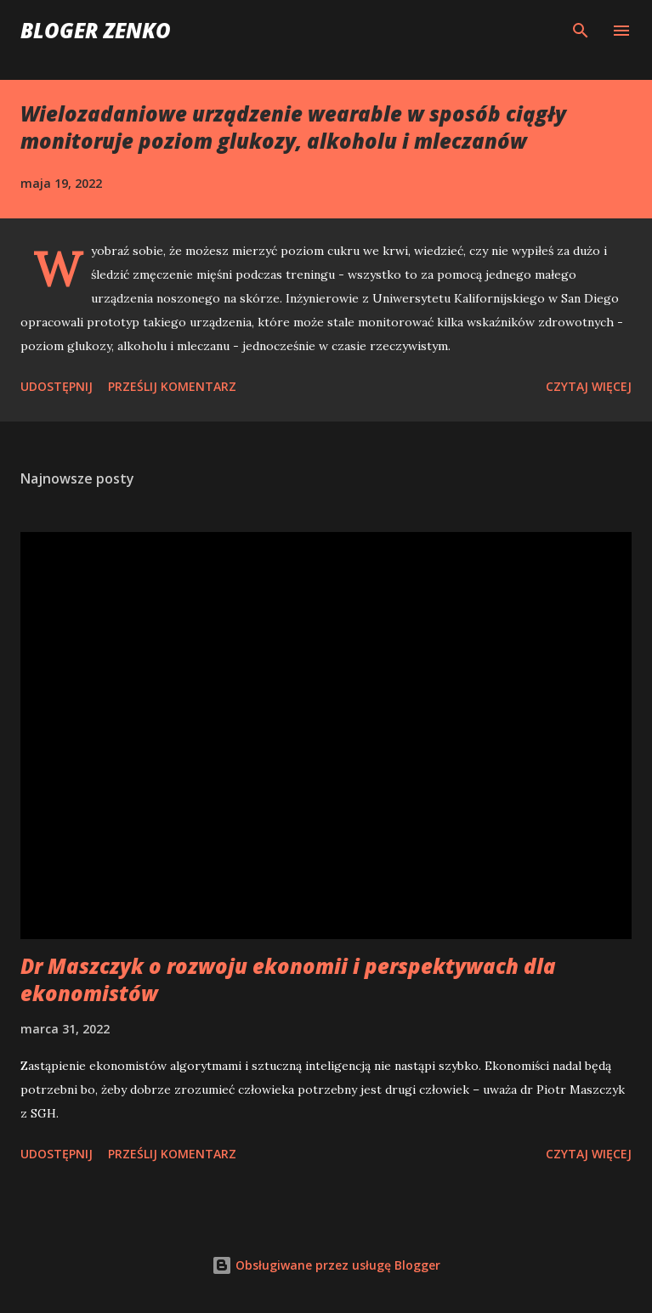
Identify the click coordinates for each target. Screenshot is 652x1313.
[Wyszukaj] (580, 30)
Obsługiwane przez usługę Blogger (326, 1265)
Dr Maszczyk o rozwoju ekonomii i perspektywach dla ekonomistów (288, 979)
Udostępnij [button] (56, 386)
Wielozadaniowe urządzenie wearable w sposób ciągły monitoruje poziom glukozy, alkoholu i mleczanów (293, 127)
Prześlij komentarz (172, 386)
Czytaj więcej (589, 386)
